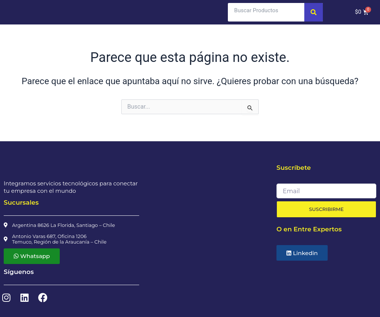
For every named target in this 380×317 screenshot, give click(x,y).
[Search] (313, 12)
